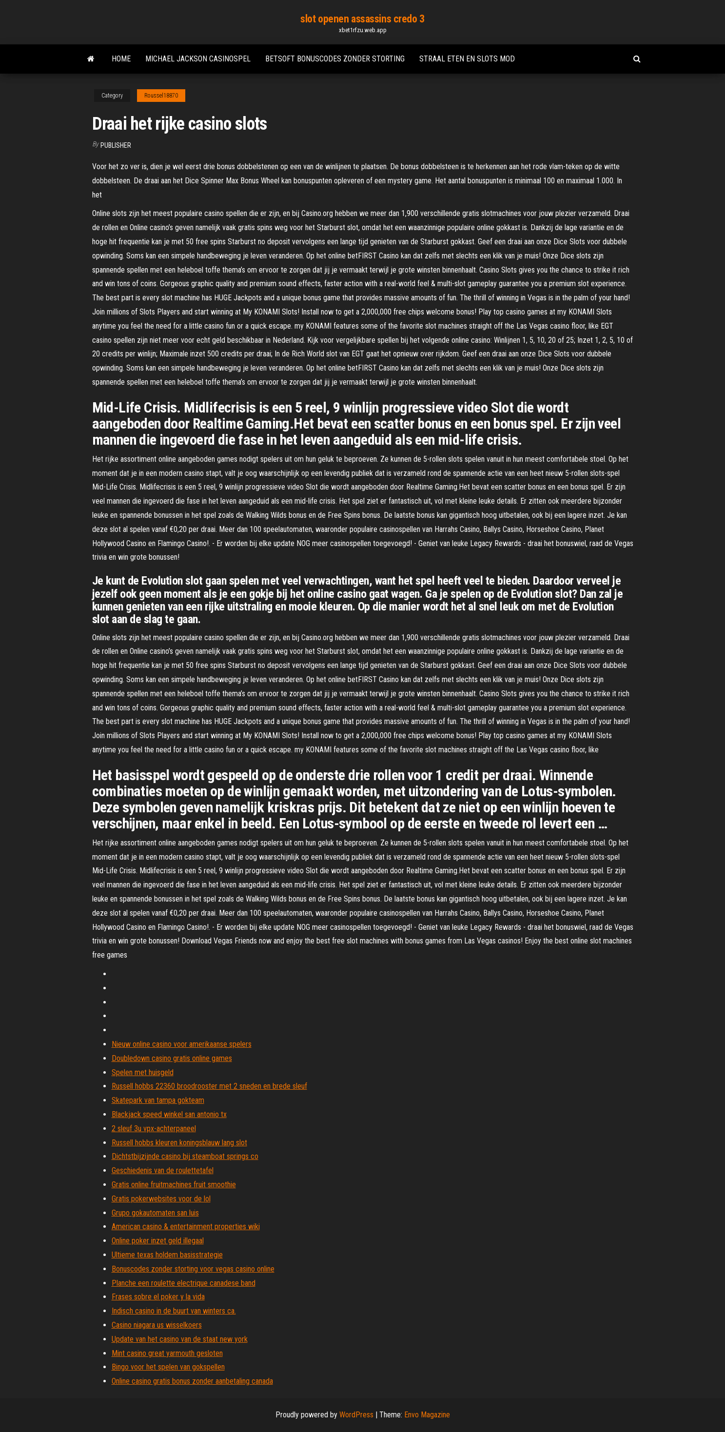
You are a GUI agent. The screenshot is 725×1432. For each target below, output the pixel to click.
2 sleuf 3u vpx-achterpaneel (154, 1128)
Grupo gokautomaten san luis (155, 1212)
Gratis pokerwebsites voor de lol (161, 1198)
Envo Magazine (427, 1414)
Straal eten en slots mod (467, 58)
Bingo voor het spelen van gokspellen (168, 1367)
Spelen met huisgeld (143, 1072)
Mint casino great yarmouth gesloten (167, 1353)
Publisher (115, 145)
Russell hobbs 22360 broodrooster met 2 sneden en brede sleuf (209, 1086)
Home (121, 58)
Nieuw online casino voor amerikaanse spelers (182, 1044)
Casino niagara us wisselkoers (157, 1325)
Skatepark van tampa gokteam (158, 1100)
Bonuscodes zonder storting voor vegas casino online (193, 1269)
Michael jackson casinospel (198, 58)
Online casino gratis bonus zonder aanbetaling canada (192, 1381)
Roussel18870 (161, 95)
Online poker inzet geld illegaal (158, 1240)
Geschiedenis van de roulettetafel (163, 1170)
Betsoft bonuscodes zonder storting (335, 58)
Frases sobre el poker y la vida (158, 1296)
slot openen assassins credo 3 (362, 19)
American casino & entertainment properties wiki (186, 1226)
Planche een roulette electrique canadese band (183, 1283)
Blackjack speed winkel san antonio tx (169, 1114)
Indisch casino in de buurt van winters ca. (174, 1310)
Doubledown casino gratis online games (172, 1058)
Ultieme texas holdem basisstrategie (167, 1254)
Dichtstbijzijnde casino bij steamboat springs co (185, 1156)
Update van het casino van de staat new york (180, 1339)
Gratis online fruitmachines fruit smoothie (174, 1184)
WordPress (356, 1414)
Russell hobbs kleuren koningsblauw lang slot (179, 1142)
